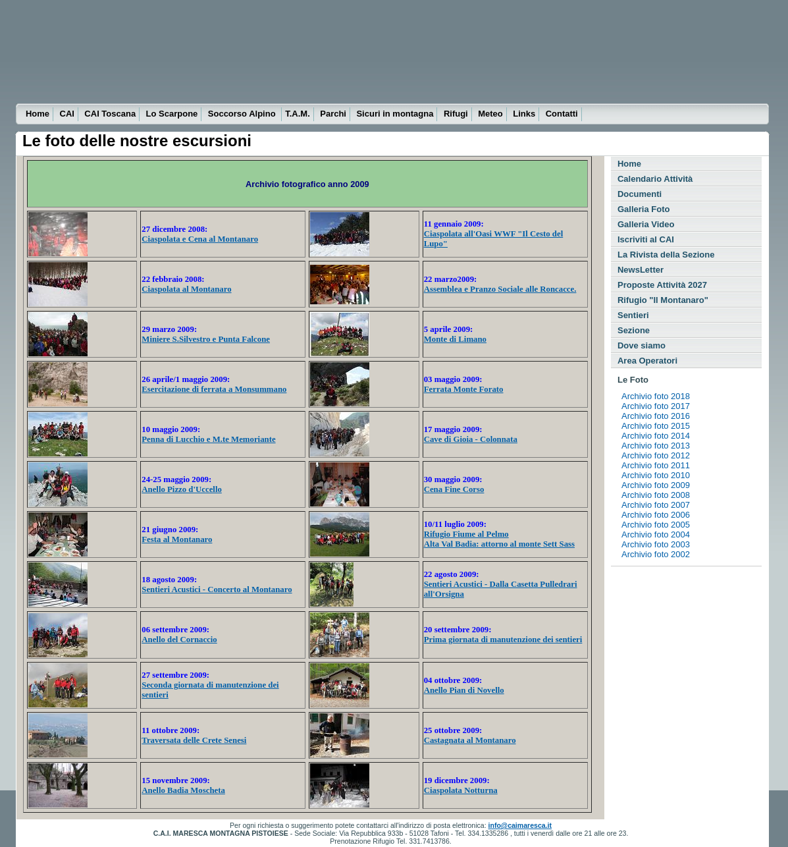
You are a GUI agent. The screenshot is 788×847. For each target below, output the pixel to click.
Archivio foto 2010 (655, 475)
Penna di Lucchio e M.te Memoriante (208, 439)
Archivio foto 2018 (655, 396)
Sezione (633, 330)
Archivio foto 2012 (655, 455)
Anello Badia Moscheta (183, 790)
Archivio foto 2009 (655, 485)
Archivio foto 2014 (655, 436)
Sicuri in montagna (394, 114)
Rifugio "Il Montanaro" (662, 300)
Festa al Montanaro (177, 539)
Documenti (639, 194)
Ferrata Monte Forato (464, 389)
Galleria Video (645, 224)
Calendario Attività (655, 179)
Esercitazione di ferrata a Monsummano (214, 389)
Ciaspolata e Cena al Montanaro (200, 239)
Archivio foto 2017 (655, 406)
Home (37, 114)
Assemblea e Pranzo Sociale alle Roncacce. (500, 289)
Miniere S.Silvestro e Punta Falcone (206, 339)
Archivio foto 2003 (655, 544)
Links (524, 114)
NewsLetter (640, 270)
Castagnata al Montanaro (470, 740)
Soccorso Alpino (243, 114)
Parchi (333, 114)
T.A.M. (297, 114)
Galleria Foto (643, 209)
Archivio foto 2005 (655, 525)
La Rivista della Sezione (665, 255)
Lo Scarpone (172, 114)
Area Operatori (647, 361)
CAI (67, 114)
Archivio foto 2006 (655, 515)
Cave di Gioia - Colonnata (470, 439)
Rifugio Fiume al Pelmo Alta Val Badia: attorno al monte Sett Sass (499, 539)
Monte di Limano (455, 339)
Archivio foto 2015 (655, 426)
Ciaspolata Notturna (461, 790)
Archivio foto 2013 (655, 446)
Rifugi (456, 114)
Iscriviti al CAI (645, 239)
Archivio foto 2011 (655, 465)
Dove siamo (641, 345)
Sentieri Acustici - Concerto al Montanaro (217, 589)
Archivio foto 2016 (655, 416)
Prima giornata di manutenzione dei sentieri (503, 639)
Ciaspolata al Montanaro (186, 289)
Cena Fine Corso (454, 489)
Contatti (562, 114)
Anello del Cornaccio (179, 639)
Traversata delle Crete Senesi (194, 740)
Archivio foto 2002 (655, 554)
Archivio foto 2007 (655, 505)
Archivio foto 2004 (655, 534)
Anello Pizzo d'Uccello (182, 489)
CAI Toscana (110, 114)
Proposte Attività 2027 (662, 285)
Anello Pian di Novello (464, 690)
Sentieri (633, 315)
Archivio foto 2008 (655, 495)
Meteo (490, 114)
